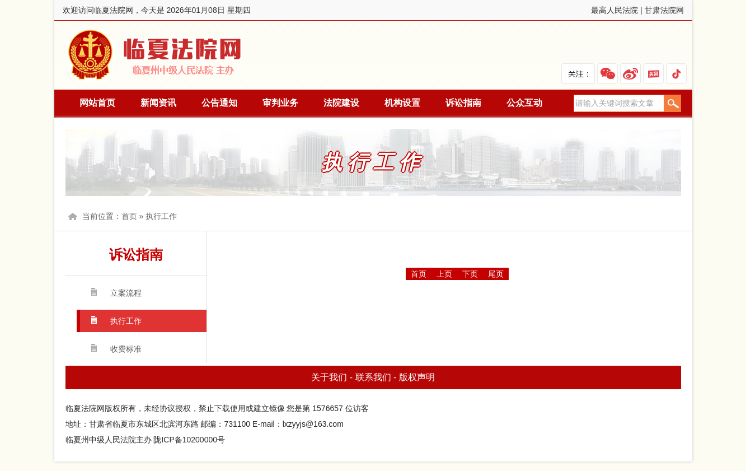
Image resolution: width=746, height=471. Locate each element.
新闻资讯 (158, 103)
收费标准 (126, 348)
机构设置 (402, 103)
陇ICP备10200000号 (189, 439)
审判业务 (280, 103)
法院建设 (341, 103)
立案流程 (126, 292)
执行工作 (161, 216)
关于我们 (329, 377)
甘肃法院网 (664, 10)
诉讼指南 (463, 103)
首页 (129, 216)
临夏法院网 (156, 55)
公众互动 (524, 103)
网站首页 (97, 103)
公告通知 (219, 103)
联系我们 (373, 377)
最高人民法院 (614, 10)
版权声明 (417, 377)
